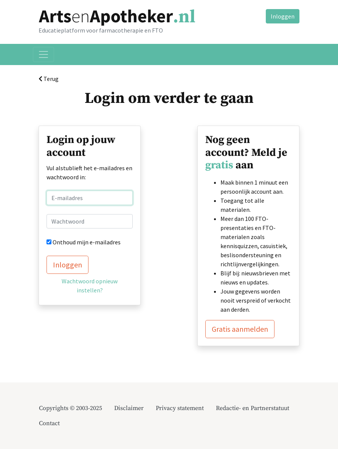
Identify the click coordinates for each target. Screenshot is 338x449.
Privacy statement (180, 408)
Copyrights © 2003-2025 (70, 408)
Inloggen (283, 16)
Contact (49, 423)
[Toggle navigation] (43, 54)
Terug (49, 78)
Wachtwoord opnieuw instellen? (90, 285)
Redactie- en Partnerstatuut (252, 408)
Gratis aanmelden (240, 329)
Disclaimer (129, 408)
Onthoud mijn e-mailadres (87, 242)
